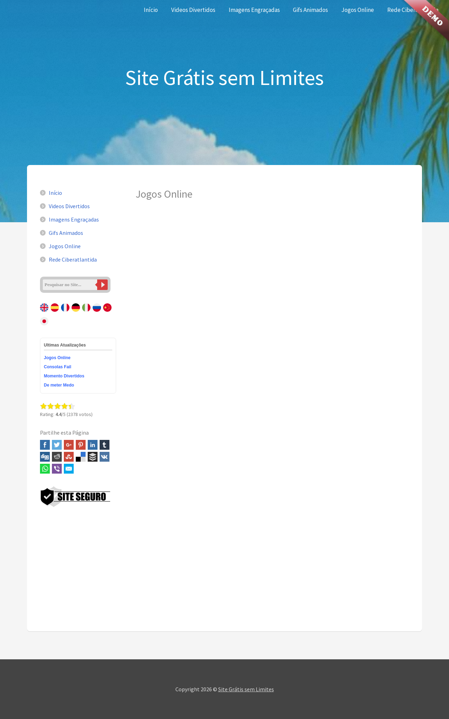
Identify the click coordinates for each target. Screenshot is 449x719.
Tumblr (104, 445)
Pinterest (81, 445)
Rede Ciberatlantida (73, 259)
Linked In (93, 445)
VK (104, 457)
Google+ (69, 445)
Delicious (81, 457)
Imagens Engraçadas (254, 10)
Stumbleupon (69, 457)
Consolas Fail (57, 366)
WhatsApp (45, 469)
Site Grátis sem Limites (246, 689)
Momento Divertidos (64, 376)
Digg (45, 457)
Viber (57, 469)
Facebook (45, 445)
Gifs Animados (310, 10)
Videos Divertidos (193, 10)
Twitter (57, 445)
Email (69, 469)
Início (151, 10)
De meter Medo (59, 385)
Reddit (57, 457)
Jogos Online (357, 10)
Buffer (93, 457)
